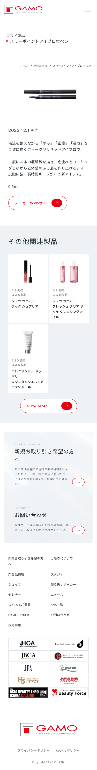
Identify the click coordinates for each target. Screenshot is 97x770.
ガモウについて (62, 558)
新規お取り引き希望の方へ (25, 561)
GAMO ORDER (18, 614)
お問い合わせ (60, 614)
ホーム (24, 65)
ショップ (14, 584)
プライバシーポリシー (33, 750)
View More (49, 406)
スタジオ (57, 574)
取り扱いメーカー (63, 584)
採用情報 (14, 625)
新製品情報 (40, 65)
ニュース (57, 594)
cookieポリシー (68, 750)
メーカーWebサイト (38, 203)
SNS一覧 (57, 604)
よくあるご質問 (19, 604)
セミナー (14, 594)
